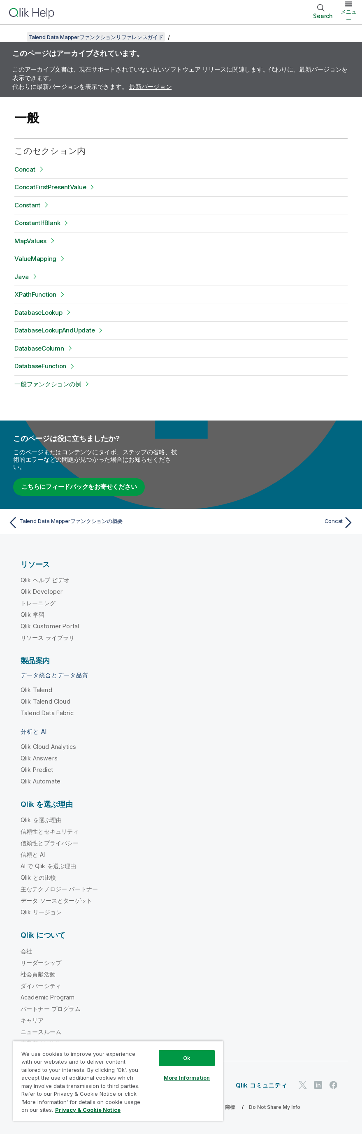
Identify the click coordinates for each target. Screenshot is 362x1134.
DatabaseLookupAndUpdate (54, 330)
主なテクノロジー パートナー (59, 888)
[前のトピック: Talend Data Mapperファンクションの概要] (92, 522)
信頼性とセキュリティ (50, 831)
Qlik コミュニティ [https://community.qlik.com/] (261, 1085)
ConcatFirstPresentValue (50, 187)
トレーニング (38, 603)
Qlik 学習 (32, 614)
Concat (24, 169)
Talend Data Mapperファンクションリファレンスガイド (95, 37)
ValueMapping (35, 259)
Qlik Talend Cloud (45, 701)
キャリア (32, 1020)
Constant (27, 205)
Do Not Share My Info (274, 1107)
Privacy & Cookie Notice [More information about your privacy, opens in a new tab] (88, 1109)
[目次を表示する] (16, 37)
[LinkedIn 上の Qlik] (318, 1084)
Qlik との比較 (38, 877)
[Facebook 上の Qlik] (333, 1084)
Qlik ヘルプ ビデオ (45, 579)
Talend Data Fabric (47, 712)
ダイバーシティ (41, 985)
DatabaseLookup (38, 312)
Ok (186, 1058)
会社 (26, 951)
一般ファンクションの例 (47, 384)
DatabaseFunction (40, 366)
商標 (230, 1107)
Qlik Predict (37, 769)
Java (21, 277)
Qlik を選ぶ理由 (41, 819)
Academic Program (48, 997)
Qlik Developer (42, 591)
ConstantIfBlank (37, 223)
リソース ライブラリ (48, 637)
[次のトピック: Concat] (270, 522)
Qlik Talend (36, 689)
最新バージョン (150, 87)
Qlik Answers (39, 758)
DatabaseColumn (39, 348)
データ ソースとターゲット (56, 900)
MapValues (30, 241)
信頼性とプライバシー (50, 842)
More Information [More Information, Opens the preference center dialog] (187, 1077)
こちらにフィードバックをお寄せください (79, 486)
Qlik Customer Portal (50, 626)
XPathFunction (35, 294)
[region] (118, 1081)
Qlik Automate (40, 781)
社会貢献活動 (38, 974)
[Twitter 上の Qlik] (303, 1084)
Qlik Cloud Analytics (48, 746)
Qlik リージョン (41, 912)
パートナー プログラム (51, 1008)
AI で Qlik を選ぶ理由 (48, 865)
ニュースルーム (41, 1031)
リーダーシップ (41, 962)
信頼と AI (33, 854)
